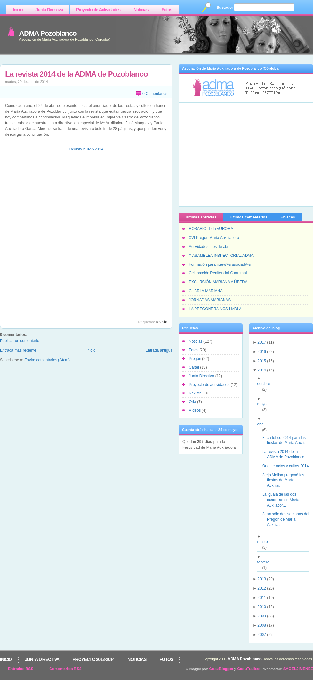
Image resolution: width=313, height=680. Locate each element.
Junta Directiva (49, 9)
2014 (261, 370)
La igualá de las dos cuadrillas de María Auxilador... (283, 500)
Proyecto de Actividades (98, 9)
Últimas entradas (201, 217)
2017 (261, 342)
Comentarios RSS (65, 669)
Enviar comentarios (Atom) (47, 360)
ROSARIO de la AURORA (211, 228)
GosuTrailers (248, 669)
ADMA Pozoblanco (48, 33)
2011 (261, 597)
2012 (261, 588)
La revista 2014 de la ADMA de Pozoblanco (76, 74)
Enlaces (287, 217)
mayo (264, 404)
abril (263, 424)
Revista (161, 322)
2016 (261, 351)
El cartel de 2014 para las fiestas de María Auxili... (287, 440)
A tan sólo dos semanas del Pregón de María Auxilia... (288, 519)
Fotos (167, 9)
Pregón (195, 358)
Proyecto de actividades (210, 384)
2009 (261, 616)
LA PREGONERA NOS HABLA (215, 309)
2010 (261, 607)
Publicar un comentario (19, 341)
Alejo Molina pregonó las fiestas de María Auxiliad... (285, 480)
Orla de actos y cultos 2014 (288, 466)
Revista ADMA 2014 (86, 149)
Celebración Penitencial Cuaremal (218, 273)
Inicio (18, 9)
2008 (261, 625)
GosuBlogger (221, 669)
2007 (261, 634)
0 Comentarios (154, 93)
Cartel (194, 367)
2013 (261, 579)
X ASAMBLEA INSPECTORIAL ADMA (221, 255)
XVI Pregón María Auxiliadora (214, 237)
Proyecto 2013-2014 (93, 659)
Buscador (225, 7)
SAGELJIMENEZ (298, 669)
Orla (193, 402)
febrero (265, 562)
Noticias (141, 9)
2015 (261, 361)
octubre (266, 383)
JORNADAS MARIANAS (210, 300)
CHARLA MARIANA (206, 291)
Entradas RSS (20, 669)
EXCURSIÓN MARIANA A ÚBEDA (218, 282)
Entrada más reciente (18, 350)
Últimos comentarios (249, 217)
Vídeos (195, 410)
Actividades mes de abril (209, 246)
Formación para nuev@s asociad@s (220, 264)
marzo (265, 541)
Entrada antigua (158, 350)
